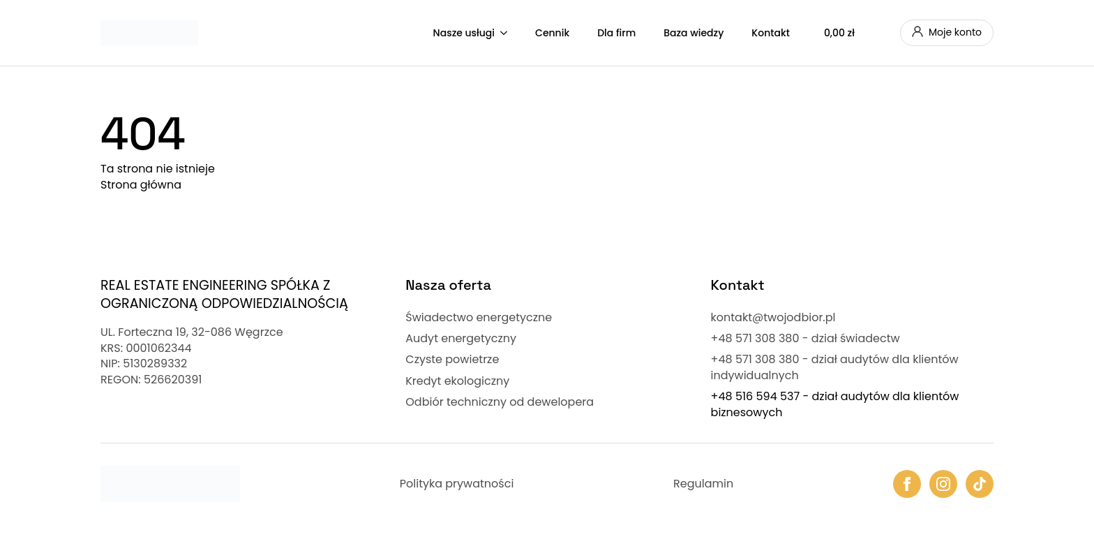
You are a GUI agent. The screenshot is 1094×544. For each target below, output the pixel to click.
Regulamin (703, 484)
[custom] (980, 484)
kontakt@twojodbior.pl (773, 317)
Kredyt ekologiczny (457, 381)
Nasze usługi (464, 33)
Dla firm (616, 33)
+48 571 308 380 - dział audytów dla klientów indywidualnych (835, 367)
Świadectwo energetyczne (478, 317)
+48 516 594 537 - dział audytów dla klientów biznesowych (835, 404)
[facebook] (907, 484)
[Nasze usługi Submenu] (508, 33)
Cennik (552, 33)
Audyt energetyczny (460, 338)
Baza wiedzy (694, 33)
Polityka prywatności (457, 484)
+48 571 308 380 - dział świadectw (805, 338)
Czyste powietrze (452, 359)
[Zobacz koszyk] (852, 33)
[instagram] (943, 484)
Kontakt (770, 33)
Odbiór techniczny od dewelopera (499, 402)
